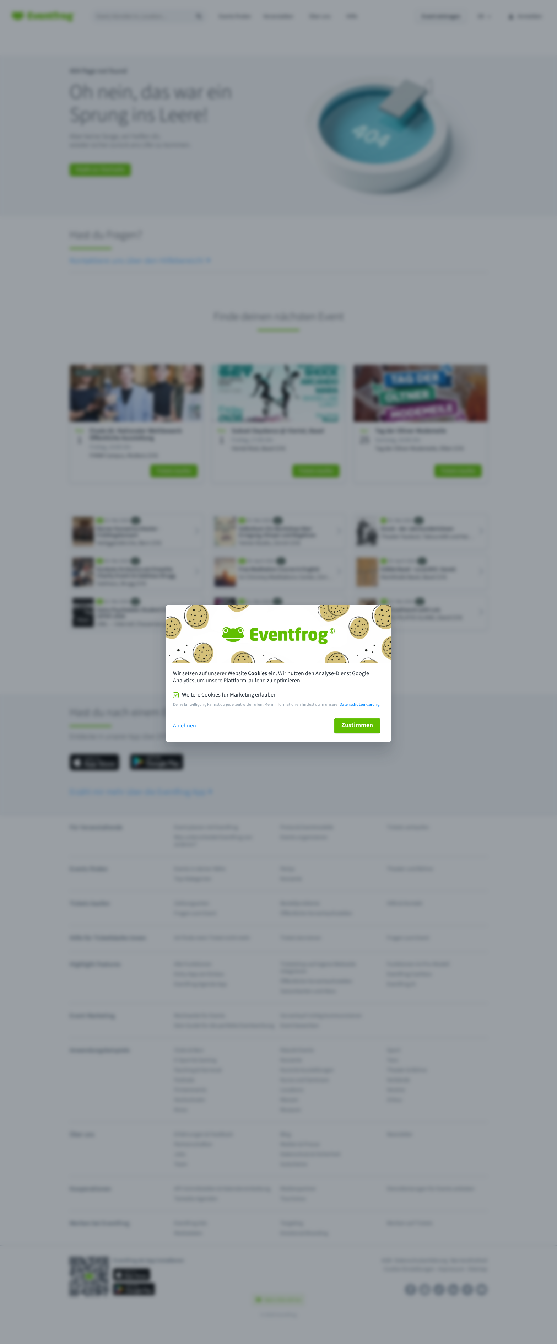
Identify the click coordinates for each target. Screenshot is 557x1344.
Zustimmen (357, 725)
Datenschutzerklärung (359, 704)
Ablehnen (184, 725)
